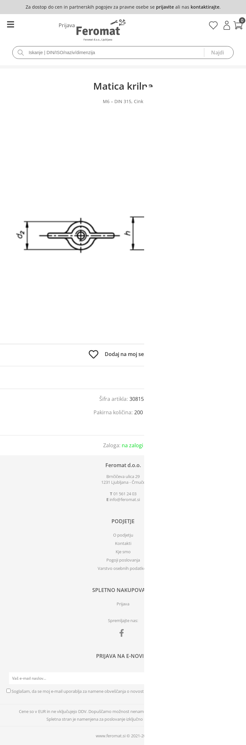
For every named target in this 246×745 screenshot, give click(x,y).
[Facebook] (123, 634)
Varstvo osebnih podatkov (123, 568)
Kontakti (123, 543)
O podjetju (123, 535)
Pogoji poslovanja (123, 560)
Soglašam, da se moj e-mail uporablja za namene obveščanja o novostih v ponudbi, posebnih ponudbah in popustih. (122, 691)
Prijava (226, 25)
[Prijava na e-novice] (233, 678)
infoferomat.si (125, 499)
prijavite (165, 7)
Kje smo (123, 552)
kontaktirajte (205, 7)
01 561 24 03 (124, 494)
